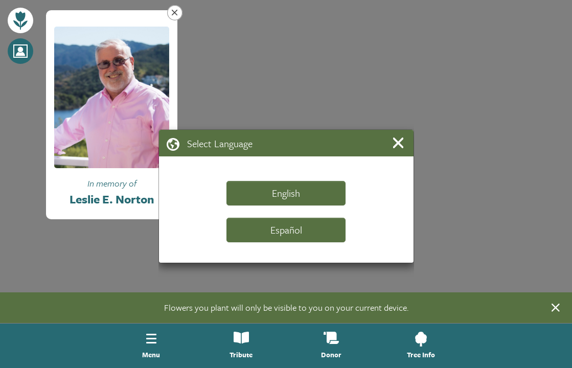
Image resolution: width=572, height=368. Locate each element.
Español (286, 230)
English (286, 193)
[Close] (400, 143)
